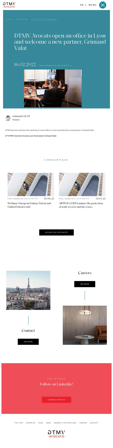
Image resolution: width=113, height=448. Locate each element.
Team (40, 423)
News (48, 423)
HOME (9, 19)
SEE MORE (28, 342)
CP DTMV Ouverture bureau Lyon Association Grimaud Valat (30, 136)
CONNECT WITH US (56, 400)
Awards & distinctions (65, 423)
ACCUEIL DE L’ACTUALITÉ (56, 233)
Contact (94, 423)
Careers (83, 423)
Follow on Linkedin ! (56, 385)
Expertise (31, 423)
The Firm (19, 423)
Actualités (22, 19)
